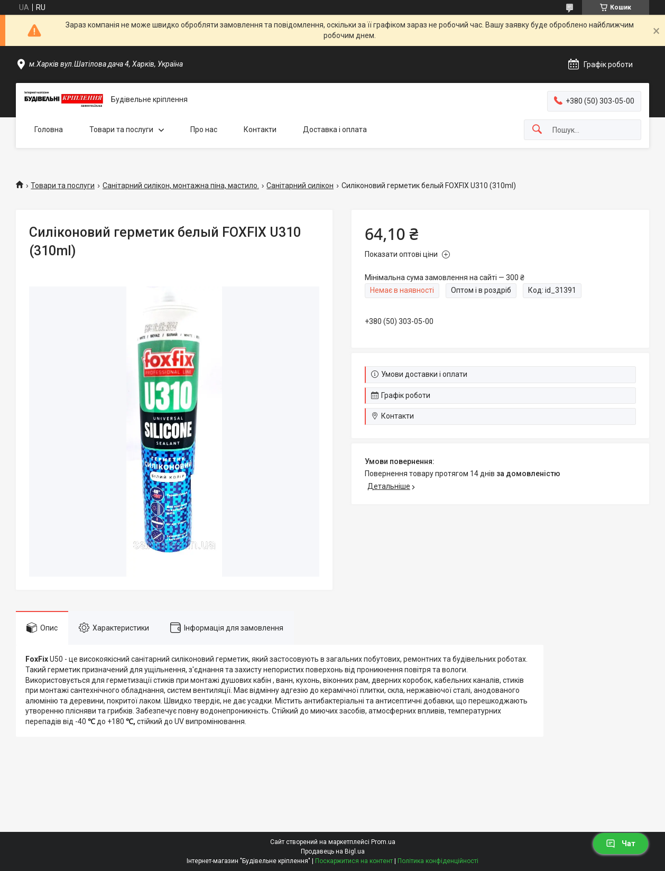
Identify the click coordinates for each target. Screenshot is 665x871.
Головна (48, 129)
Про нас (203, 129)
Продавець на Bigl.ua (333, 851)
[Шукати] (537, 130)
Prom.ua (383, 842)
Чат (620, 843)
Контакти (260, 129)
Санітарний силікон (300, 185)
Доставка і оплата (335, 129)
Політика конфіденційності (438, 861)
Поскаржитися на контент (354, 861)
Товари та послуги (121, 129)
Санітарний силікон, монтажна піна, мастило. (181, 185)
